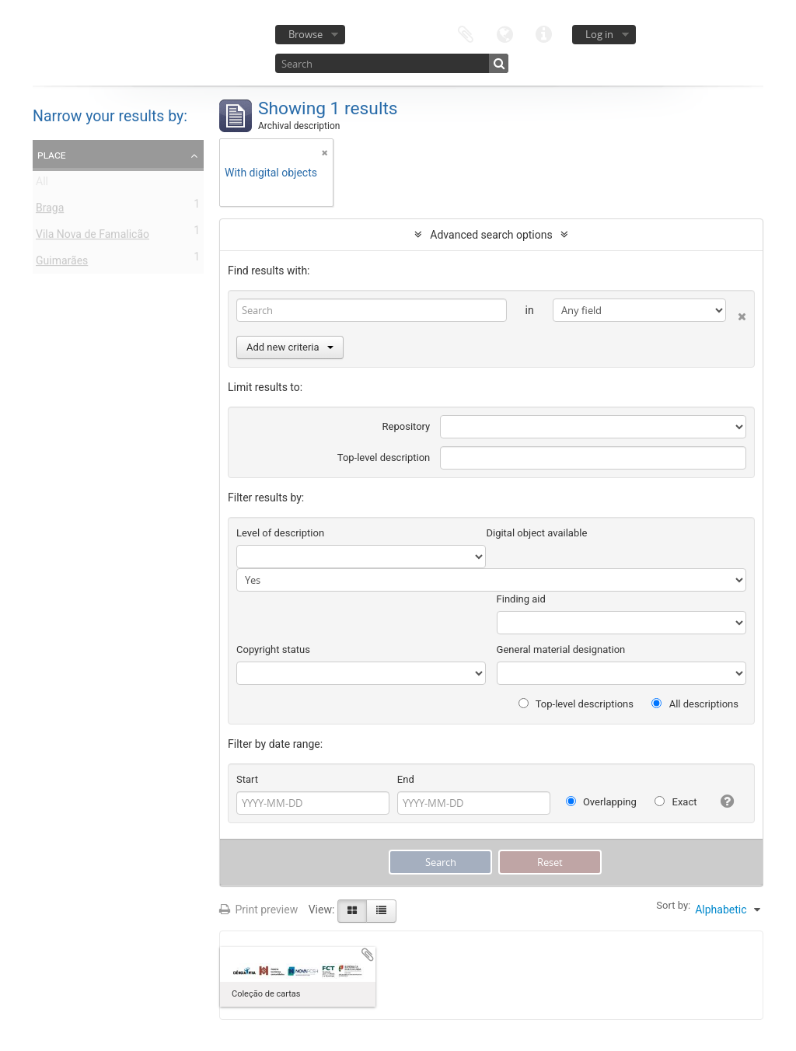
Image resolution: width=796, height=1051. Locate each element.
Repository (406, 426)
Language (504, 33)
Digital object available (536, 533)
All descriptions (694, 704)
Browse (305, 34)
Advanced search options (491, 235)
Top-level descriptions (576, 704)
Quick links (543, 33)
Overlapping (601, 802)
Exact (675, 802)
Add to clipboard (367, 954)
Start (247, 779)
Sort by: (673, 905)
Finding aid (521, 599)
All (42, 184)
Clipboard (465, 33)
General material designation (561, 649)
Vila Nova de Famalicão (92, 237)
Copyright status (273, 649)
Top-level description (384, 457)
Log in (599, 34)
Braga (50, 210)
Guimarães (62, 263)
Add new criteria (289, 347)
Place (51, 154)
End (405, 779)
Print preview (258, 909)
